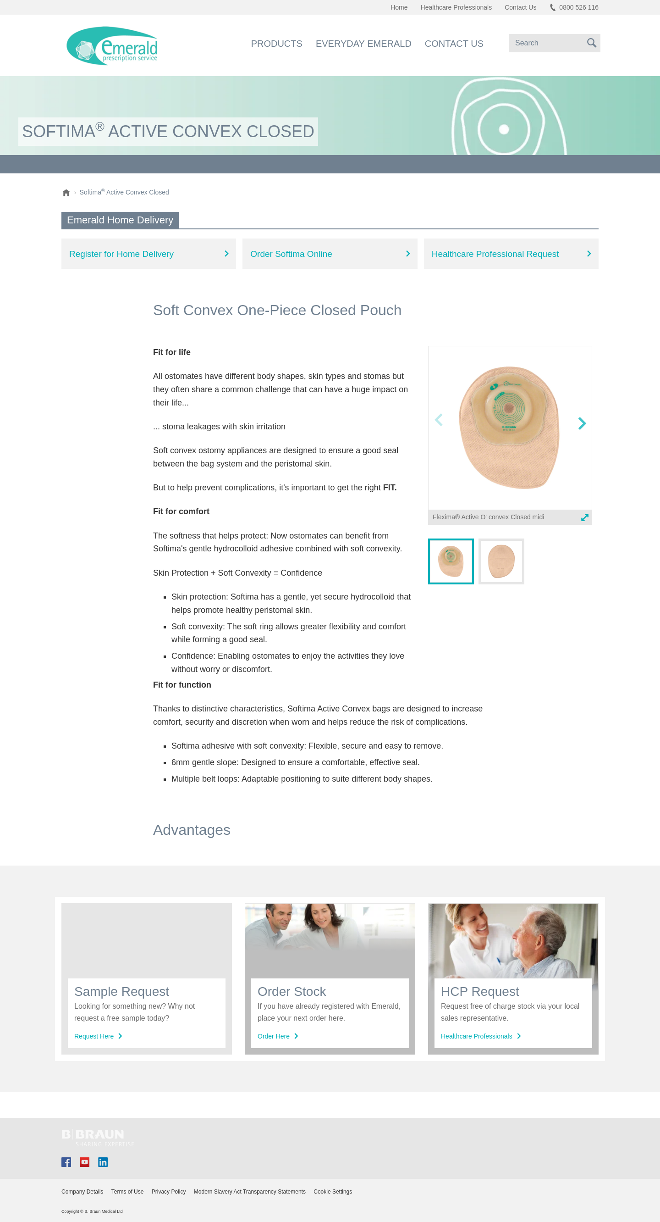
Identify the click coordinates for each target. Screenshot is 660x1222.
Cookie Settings (333, 1192)
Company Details (82, 1192)
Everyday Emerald (364, 44)
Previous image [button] (438, 441)
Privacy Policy (169, 1192)
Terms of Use (127, 1192)
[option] (510, 437)
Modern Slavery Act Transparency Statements (250, 1192)
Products (276, 44)
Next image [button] (582, 441)
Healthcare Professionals (456, 7)
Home (398, 7)
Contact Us (454, 44)
